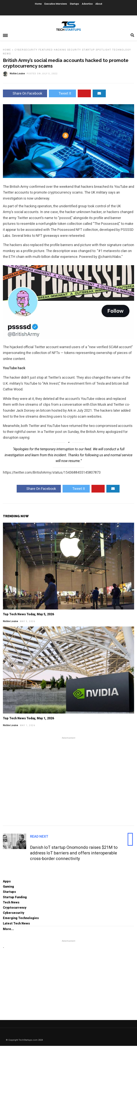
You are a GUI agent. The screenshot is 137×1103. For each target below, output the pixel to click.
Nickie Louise (10, 621)
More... (8, 929)
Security (74, 49)
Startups (74, 4)
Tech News (11, 902)
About (98, 4)
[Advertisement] (68, 781)
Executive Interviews (55, 4)
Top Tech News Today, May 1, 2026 (28, 718)
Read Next (39, 836)
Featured (46, 49)
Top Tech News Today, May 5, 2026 (28, 614)
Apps (7, 881)
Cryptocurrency (14, 907)
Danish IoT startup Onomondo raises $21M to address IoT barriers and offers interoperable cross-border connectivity (74, 853)
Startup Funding (15, 897)
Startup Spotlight (96, 49)
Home (38, 4)
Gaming (8, 886)
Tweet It (62, 93)
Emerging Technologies (21, 918)
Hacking (60, 49)
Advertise (87, 4)
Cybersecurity (26, 49)
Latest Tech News (16, 923)
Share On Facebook (25, 93)
